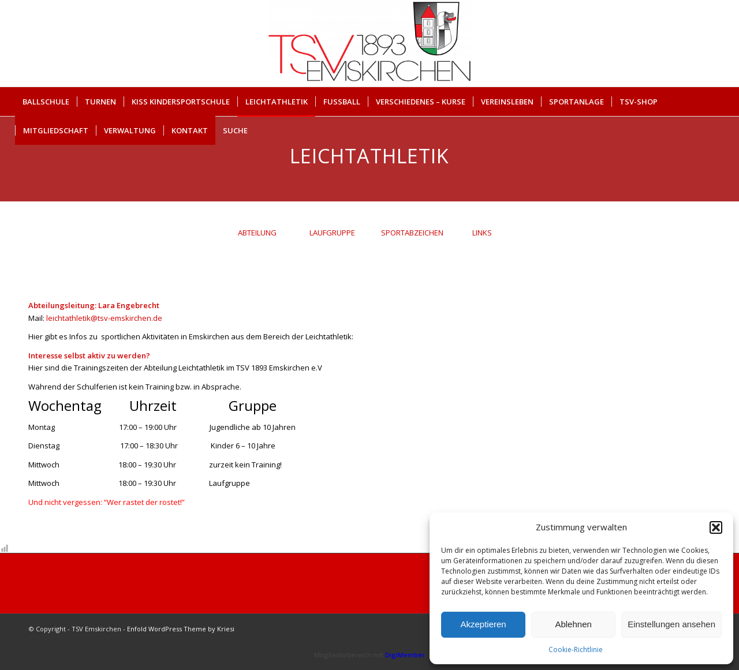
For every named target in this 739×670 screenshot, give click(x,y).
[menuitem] (46, 101)
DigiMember (405, 654)
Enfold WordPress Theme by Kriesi (180, 628)
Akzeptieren (483, 624)
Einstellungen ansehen (671, 624)
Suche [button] (235, 130)
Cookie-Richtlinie (575, 649)
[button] (716, 527)
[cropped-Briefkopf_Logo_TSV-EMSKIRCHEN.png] (369, 43)
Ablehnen (573, 624)
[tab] (256, 237)
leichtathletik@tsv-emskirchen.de (104, 318)
